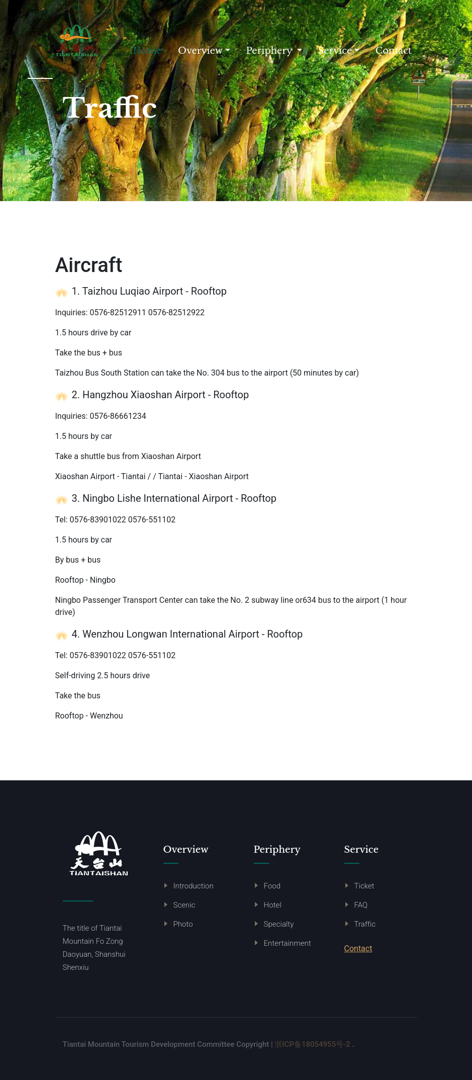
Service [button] (335, 50)
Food (272, 885)
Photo (183, 924)
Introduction (193, 885)
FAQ (361, 905)
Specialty (279, 924)
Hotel (272, 905)
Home (151, 50)
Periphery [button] (270, 50)
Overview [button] (200, 50)
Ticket (364, 885)
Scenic (184, 905)
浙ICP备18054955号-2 (312, 1044)
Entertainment (287, 943)
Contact (393, 50)
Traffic (365, 924)
